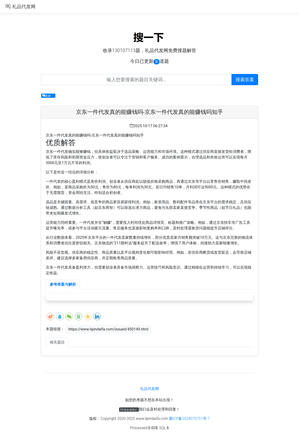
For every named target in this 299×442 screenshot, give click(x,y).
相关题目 (57, 342)
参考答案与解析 (63, 284)
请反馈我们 (129, 409)
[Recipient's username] (136, 79)
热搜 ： (48, 95)
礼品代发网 (24, 6)
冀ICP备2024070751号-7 (189, 418)
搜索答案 (244, 79)
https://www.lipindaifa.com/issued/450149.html (108, 329)
